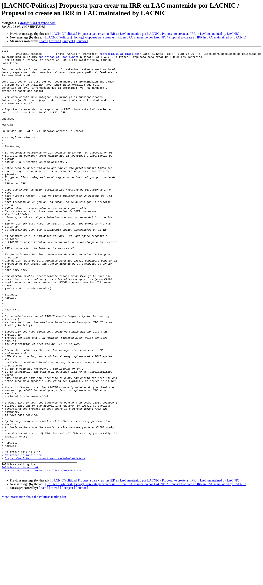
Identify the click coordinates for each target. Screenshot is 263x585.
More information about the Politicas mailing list (34, 581)
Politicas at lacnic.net (23, 536)
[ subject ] (68, 41)
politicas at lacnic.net (58, 58)
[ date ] (43, 41)
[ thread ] (55, 41)
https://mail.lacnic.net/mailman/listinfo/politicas (45, 540)
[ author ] (82, 41)
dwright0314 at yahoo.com (37, 23)
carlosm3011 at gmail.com (120, 55)
